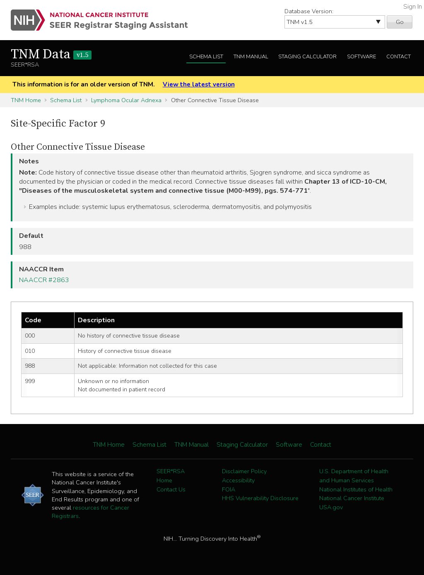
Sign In (412, 6)
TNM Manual (251, 56)
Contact (398, 56)
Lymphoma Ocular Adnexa (126, 100)
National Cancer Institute (351, 498)
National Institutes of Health (356, 489)
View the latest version (199, 84)
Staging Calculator (307, 56)
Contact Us (171, 489)
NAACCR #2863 (44, 280)
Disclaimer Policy (244, 471)
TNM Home (26, 100)
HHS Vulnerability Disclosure (260, 498)
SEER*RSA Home (171, 475)
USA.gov (331, 507)
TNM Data (51, 54)
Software (361, 56)
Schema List (206, 56)
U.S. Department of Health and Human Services (353, 475)
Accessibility (238, 480)
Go (400, 22)
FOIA (228, 489)
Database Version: (308, 11)
